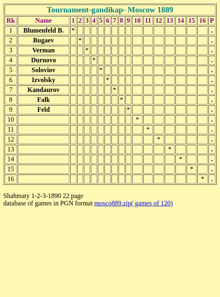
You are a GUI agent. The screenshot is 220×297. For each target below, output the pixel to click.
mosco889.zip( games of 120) (133, 203)
